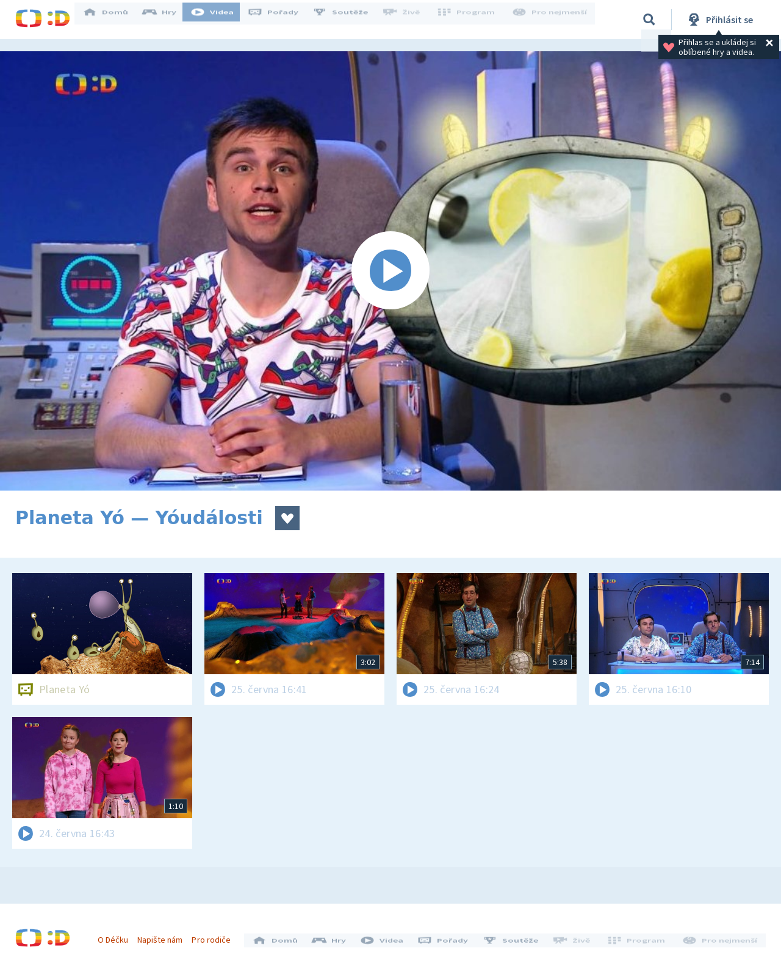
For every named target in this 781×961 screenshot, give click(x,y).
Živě (408, 19)
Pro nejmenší (551, 19)
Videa (220, 19)
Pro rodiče (215, 935)
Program (470, 19)
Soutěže (348, 19)
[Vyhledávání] (649, 19)
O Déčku (117, 935)
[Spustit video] (390, 271)
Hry (167, 19)
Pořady (281, 19)
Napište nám (164, 935)
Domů (113, 19)
